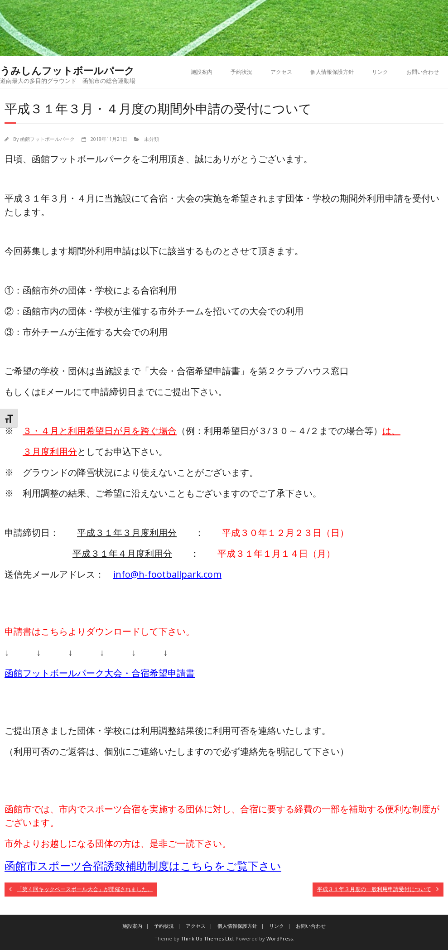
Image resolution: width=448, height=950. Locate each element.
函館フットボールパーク (47, 138)
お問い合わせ (422, 72)
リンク (380, 72)
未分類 (151, 138)
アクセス (281, 72)
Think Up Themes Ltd (207, 938)
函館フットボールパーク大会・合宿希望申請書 (100, 673)
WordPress (279, 938)
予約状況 (241, 72)
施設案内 (201, 72)
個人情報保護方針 (332, 72)
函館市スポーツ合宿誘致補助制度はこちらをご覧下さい (143, 865)
